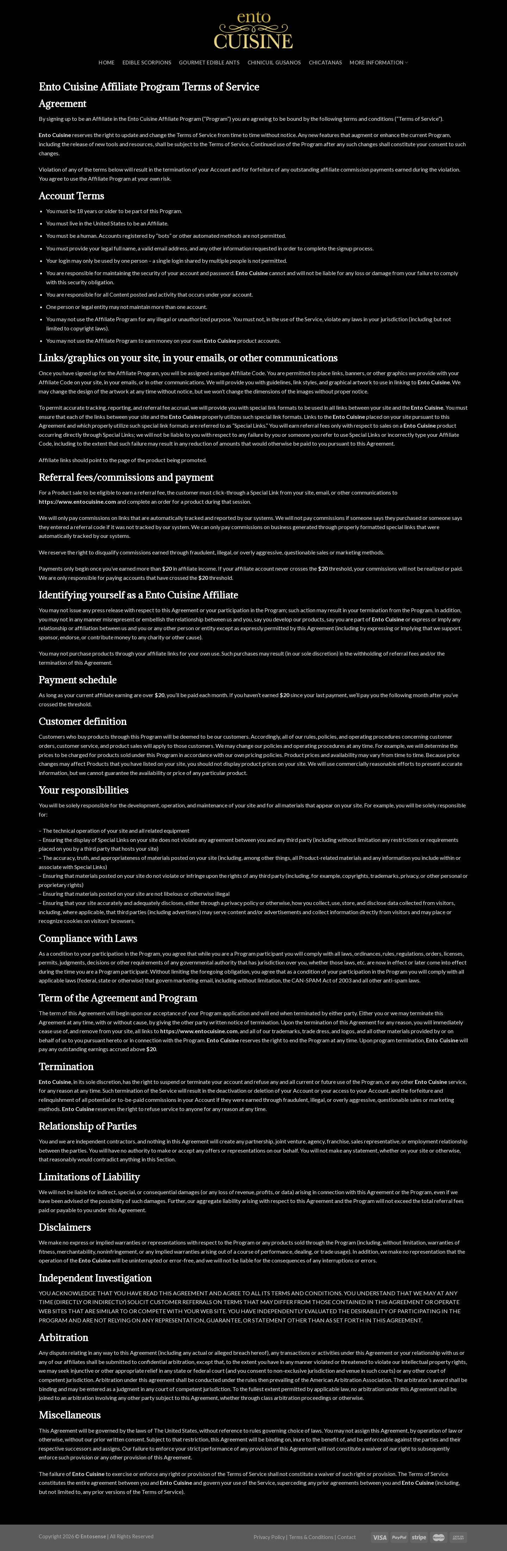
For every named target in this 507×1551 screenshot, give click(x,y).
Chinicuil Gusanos (274, 63)
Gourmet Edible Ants (209, 63)
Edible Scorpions (147, 63)
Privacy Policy (269, 1537)
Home (106, 63)
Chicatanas (325, 63)
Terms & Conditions (311, 1537)
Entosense (93, 1536)
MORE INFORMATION (379, 62)
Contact (346, 1537)
